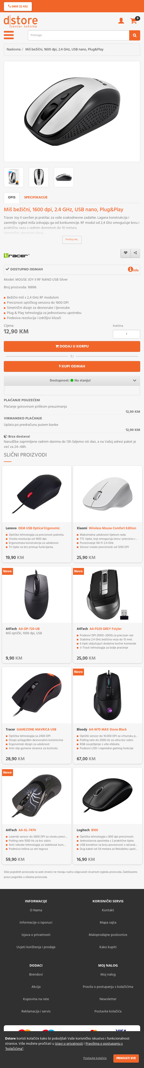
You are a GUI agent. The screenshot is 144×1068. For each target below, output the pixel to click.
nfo (133, 270)
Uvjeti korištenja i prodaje (36, 947)
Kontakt (108, 910)
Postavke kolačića (95, 1058)
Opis (12, 197)
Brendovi (36, 975)
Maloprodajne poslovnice (108, 935)
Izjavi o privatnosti (69, 1044)
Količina (118, 326)
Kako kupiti (108, 947)
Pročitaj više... (72, 239)
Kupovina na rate (36, 999)
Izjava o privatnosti (35, 935)
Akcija (36, 987)
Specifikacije (36, 197)
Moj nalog (108, 975)
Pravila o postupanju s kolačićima (108, 987)
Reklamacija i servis (36, 1011)
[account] (121, 22)
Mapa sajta (108, 923)
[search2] (134, 35)
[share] (135, 253)
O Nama (36, 910)
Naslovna (14, 49)
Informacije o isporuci (36, 923)
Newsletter (108, 999)
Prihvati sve (126, 1058)
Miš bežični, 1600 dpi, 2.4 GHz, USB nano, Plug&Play (64, 49)
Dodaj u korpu (72, 346)
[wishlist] (126, 253)
